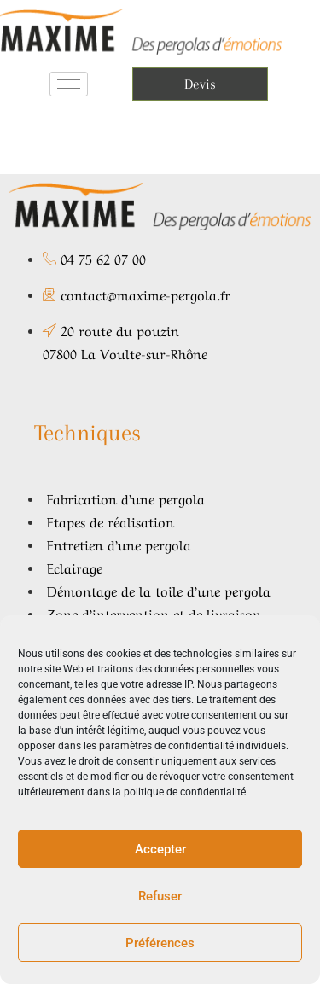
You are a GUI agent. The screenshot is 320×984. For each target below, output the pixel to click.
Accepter (160, 849)
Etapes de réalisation (110, 520)
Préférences (160, 943)
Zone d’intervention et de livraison (154, 613)
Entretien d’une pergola (119, 543)
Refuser (160, 896)
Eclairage (74, 566)
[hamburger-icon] (68, 84)
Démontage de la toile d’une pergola (159, 589)
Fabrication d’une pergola (126, 497)
